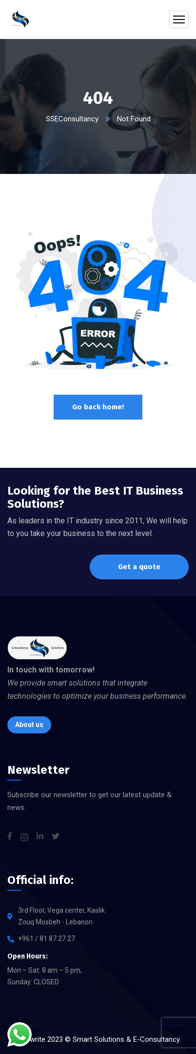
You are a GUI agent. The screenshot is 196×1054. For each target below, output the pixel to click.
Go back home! (98, 406)
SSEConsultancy (72, 119)
